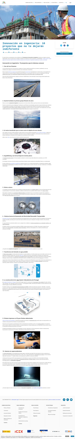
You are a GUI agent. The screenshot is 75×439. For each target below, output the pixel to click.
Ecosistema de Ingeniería (53, 407)
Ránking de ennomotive (67, 413)
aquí (41, 437)
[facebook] (64, 46)
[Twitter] (64, 399)
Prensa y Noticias (7, 407)
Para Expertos (36, 410)
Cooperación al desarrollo (67, 415)
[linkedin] (68, 46)
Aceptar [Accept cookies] (72, 436)
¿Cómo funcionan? (66, 407)
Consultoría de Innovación (21, 408)
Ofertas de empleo (36, 413)
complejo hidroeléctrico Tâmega (9, 282)
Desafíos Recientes (66, 410)
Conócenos (6, 410)
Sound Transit (28, 71)
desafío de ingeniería (12, 71)
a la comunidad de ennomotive (26, 248)
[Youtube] (71, 399)
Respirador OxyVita (7, 415)
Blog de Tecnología (51, 414)
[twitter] (61, 46)
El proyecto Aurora (6, 218)
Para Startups (35, 407)
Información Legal (15, 399)
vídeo (9, 137)
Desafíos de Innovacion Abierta (23, 412)
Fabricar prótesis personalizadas (9, 320)
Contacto (5, 422)
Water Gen (21, 255)
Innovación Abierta (7, 413)
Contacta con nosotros (64, 53)
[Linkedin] (67, 399)
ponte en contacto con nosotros (55, 399)
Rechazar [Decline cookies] (67, 436)
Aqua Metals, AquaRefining (15, 163)
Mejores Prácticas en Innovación (8, 419)
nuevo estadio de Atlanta (41, 132)
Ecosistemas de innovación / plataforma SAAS (23, 417)
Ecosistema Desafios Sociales (52, 411)
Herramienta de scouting (23, 420)
